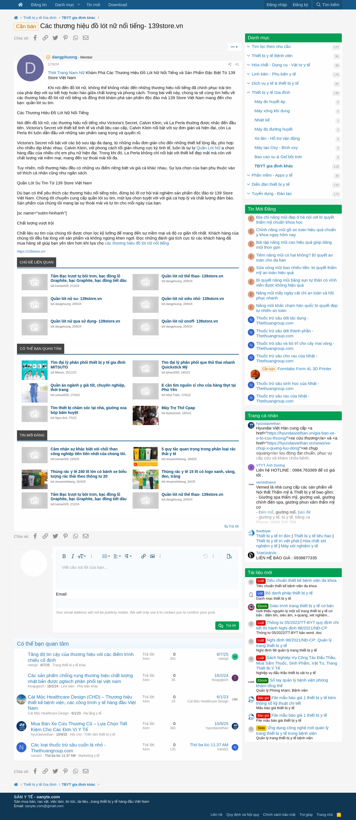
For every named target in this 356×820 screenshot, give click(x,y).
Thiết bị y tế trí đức (273, 535)
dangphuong (64, 57)
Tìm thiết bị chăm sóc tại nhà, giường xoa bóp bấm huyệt (89, 410)
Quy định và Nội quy (242, 814)
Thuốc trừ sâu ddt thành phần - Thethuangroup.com (284, 333)
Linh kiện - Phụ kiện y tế (274, 74)
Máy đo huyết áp (269, 101)
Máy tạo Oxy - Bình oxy (276, 147)
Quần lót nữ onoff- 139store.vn (190, 321)
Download (117, 4)
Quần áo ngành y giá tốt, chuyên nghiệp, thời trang (88, 387)
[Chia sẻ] (229, 64)
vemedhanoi (266, 482)
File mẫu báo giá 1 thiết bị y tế (291, 715)
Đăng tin (39, 4)
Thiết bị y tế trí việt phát (278, 540)
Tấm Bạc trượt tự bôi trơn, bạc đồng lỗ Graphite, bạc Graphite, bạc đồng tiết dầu (89, 278)
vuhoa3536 (62, 395)
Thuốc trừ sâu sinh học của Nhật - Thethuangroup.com (287, 386)
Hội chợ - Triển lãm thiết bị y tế (92, 734)
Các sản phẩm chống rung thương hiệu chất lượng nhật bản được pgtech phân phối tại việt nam (80, 678)
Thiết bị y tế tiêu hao (313, 535)
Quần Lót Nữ (209, 147)
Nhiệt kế (262, 120)
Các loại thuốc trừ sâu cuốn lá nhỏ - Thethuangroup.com (68, 747)
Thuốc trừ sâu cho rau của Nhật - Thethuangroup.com (286, 358)
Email (61, 594)
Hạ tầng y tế (92, 713)
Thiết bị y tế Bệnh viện (272, 55)
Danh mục (64, 4)
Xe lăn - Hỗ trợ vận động (277, 138)
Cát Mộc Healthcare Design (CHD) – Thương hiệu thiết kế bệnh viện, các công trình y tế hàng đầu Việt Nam (82, 702)
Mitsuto (59, 372)
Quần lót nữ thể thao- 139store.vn (192, 276)
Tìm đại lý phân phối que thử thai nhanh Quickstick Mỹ (198, 364)
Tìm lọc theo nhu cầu (271, 46)
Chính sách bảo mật (279, 814)
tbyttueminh (173, 413)
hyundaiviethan (42, 734)
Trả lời (234, 526)
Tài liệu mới (260, 572)
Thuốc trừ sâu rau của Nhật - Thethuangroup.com (283, 398)
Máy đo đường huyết (273, 129)
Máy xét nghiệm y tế (299, 545)
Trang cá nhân (263, 415)
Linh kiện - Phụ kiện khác (79, 686)
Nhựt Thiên (173, 395)
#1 (237, 64)
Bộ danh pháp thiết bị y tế (284, 592)
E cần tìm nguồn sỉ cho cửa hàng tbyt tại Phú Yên (199, 387)
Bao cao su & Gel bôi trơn (278, 156)
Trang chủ (325, 814)
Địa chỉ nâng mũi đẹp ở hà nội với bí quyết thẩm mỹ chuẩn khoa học (295, 219)
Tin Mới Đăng (262, 209)
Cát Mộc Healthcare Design (48, 713)
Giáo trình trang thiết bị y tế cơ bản (294, 605)
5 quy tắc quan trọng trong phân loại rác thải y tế (199, 451)
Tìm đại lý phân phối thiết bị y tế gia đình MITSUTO (88, 364)
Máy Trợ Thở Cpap (178, 408)
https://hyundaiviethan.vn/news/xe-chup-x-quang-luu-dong (293, 445)
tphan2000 (172, 372)
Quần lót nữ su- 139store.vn (76, 298)
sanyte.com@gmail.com (44, 806)
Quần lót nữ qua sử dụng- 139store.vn (85, 321)
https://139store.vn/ (31, 251)
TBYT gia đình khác (273, 165)
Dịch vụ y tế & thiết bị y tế (275, 83)
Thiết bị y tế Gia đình (271, 92)
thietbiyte (263, 531)
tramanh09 (61, 285)
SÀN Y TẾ (23, 796)
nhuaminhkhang (176, 459)
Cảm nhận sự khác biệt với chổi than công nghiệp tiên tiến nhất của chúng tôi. (88, 451)
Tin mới (93, 4)
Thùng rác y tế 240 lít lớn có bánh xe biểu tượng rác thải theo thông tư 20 (89, 474)
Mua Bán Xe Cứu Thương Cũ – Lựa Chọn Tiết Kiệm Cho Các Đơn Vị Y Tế (79, 726)
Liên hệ (216, 814)
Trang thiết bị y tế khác (69, 665)
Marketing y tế (88, 756)
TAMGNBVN (266, 553)
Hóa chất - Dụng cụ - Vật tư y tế (281, 64)
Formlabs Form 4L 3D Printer (296, 368)
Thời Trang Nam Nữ (66, 72)
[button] (78, 4)
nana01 (36, 756)
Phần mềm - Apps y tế (272, 175)
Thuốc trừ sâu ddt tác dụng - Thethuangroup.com (282, 320)
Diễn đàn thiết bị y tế (271, 184)
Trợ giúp (306, 814)
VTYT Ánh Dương (270, 465)
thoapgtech (36, 686)
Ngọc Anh (61, 417)
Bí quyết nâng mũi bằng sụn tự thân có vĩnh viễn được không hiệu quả (296, 282)
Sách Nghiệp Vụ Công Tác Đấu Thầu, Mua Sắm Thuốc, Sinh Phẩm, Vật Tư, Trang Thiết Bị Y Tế (296, 662)
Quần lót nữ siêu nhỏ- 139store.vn (193, 298)
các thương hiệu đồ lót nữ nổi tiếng (137, 243)
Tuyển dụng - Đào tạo (272, 193)
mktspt (33, 665)
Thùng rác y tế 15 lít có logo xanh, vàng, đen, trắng (199, 474)
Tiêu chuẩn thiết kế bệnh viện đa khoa (296, 580)
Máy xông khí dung (272, 110)
